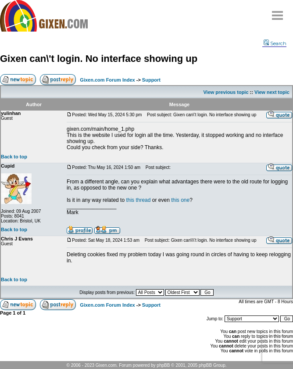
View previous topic (225, 92)
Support (151, 79)
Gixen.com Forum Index (107, 79)
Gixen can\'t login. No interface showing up (98, 58)
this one (180, 200)
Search (275, 43)
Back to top (14, 156)
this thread (138, 200)
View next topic (271, 92)
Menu (277, 12)
